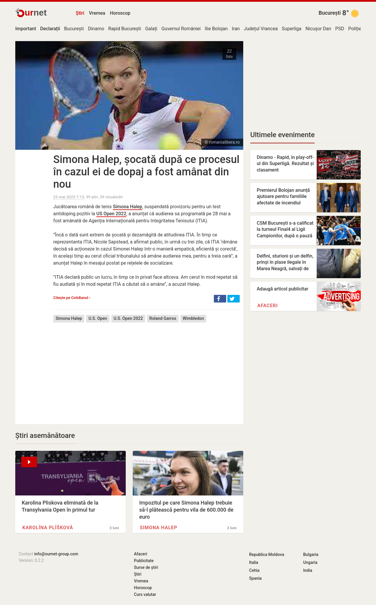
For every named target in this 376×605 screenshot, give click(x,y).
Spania (255, 578)
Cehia (254, 570)
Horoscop (120, 13)
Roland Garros (162, 318)
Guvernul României (181, 28)
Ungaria (310, 562)
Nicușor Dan (318, 28)
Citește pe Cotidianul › (71, 297)
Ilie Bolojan (216, 28)
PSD (339, 28)
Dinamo (96, 28)
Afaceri (267, 305)
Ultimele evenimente (282, 135)
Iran (236, 28)
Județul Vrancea (261, 28)
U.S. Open (97, 318)
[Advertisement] (146, 369)
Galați (151, 28)
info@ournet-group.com (56, 554)
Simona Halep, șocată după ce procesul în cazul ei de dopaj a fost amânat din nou (146, 171)
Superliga (291, 28)
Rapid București (124, 28)
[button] (220, 298)
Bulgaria (310, 554)
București (330, 13)
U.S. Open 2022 (128, 318)
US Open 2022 (111, 213)
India (307, 570)
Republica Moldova (266, 554)
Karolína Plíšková (47, 527)
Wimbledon (193, 318)
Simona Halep (127, 206)
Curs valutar (145, 594)
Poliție (354, 28)
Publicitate (144, 560)
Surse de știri (146, 567)
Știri (80, 13)
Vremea (97, 13)
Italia (253, 562)
